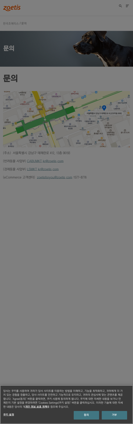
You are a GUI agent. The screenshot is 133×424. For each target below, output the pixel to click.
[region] (66, 404)
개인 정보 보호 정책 (36, 407)
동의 (86, 415)
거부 (114, 415)
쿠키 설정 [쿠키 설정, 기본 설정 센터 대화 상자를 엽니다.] (8, 414)
